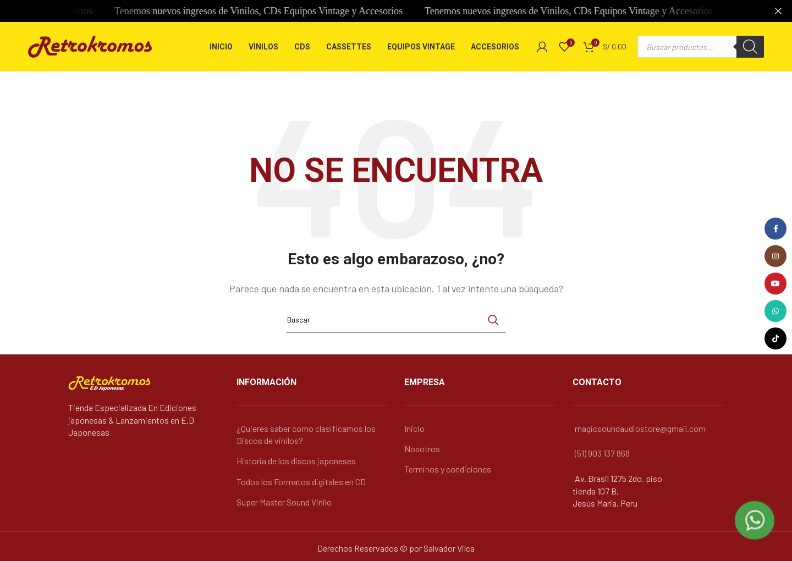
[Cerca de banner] (778, 11)
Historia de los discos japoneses (296, 461)
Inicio (414, 428)
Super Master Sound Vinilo (284, 502)
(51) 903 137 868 (602, 453)
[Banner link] (379, 11)
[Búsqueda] (396, 319)
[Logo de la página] (90, 45)
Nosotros (422, 448)
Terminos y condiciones (447, 469)
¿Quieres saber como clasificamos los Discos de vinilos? (306, 434)
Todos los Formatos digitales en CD (301, 481)
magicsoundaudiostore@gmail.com (640, 428)
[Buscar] (750, 47)
